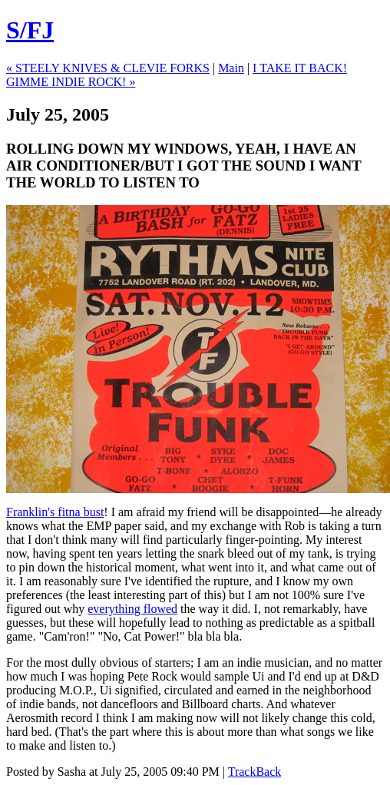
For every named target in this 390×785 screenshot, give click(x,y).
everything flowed (132, 608)
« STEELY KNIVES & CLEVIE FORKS (108, 68)
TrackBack (255, 771)
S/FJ (30, 30)
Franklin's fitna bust (55, 511)
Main (231, 68)
